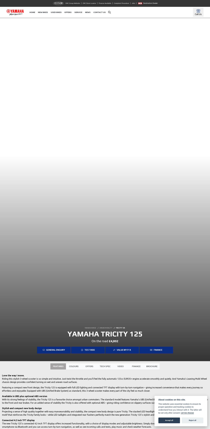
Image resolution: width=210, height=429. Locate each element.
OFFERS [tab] (89, 366)
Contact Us (99, 12)
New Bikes (43, 12)
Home (32, 12)
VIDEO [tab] (120, 366)
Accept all (169, 420)
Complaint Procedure (121, 3)
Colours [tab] (74, 366)
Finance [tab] (136, 366)
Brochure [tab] (151, 366)
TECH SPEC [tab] (105, 366)
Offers (68, 12)
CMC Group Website (66, 3)
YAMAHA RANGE (90, 328)
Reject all (192, 420)
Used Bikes (56, 12)
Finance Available (105, 3)
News (88, 12)
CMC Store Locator (89, 3)
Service (78, 12)
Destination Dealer (148, 3)
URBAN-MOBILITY (105, 328)
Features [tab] (58, 366)
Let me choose (187, 413)
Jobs (133, 3)
